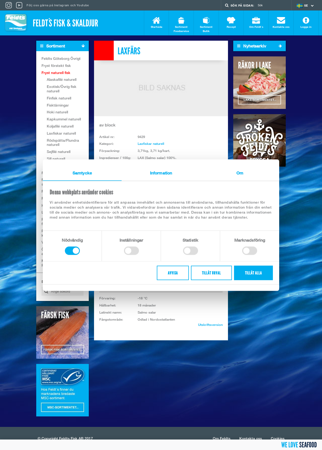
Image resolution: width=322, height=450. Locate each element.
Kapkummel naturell (64, 119)
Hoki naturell (57, 112)
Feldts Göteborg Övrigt (61, 58)
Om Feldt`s (256, 22)
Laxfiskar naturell (61, 133)
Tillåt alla (253, 272)
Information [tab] (161, 172)
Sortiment (64, 46)
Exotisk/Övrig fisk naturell (61, 88)
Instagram (61, 5)
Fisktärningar (58, 105)
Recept (231, 22)
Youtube (83, 5)
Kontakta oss (281, 22)
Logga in (306, 22)
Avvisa (173, 272)
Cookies (277, 438)
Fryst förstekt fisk (56, 65)
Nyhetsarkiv (259, 46)
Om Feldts (221, 438)
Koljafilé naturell (60, 126)
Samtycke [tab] (82, 172)
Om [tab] (239, 172)
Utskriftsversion (210, 324)
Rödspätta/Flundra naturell (63, 142)
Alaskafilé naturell (61, 79)
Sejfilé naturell (58, 151)
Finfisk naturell (59, 98)
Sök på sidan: (242, 5)
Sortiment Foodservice (181, 25)
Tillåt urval (211, 272)
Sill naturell (56, 158)
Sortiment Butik (206, 25)
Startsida (156, 22)
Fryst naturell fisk (55, 72)
